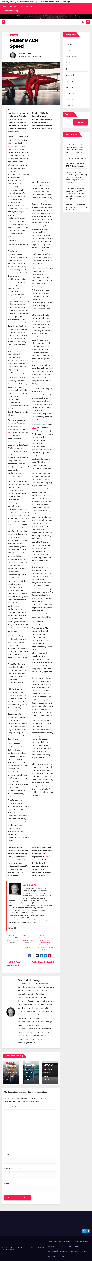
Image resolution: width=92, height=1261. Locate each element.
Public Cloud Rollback (43, 962)
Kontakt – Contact (72, 1246)
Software (14, 35)
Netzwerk (70, 75)
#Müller (38, 56)
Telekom (69, 106)
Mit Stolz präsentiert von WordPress (15, 1247)
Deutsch (5, 6)
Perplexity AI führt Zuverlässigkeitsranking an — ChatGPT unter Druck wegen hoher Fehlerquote (76, 177)
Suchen (69, 114)
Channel (69, 44)
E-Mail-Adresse (12, 1169)
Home (50, 1241)
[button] (83, 22)
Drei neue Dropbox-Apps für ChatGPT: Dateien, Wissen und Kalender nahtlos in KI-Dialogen (76, 193)
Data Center (71, 57)
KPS (9, 432)
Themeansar (9, 1250)
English (21, 6)
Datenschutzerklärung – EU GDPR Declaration (71, 1241)
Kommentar (10, 1107)
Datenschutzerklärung (10, 11)
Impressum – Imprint (34, 6)
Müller (11, 146)
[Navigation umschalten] (88, 22)
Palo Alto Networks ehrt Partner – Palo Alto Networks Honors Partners (44, 940)
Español (13, 6)
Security (69, 87)
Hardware (70, 63)
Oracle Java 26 (49, 1063)
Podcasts (84, 1251)
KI (66, 69)
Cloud (68, 51)
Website (7, 1183)
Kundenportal (53, 1251)
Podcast (69, 81)
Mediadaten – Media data (69, 1251)
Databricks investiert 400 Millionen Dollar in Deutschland (76, 207)
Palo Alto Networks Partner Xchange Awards (29, 938)
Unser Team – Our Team (57, 1256)
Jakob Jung (26, 54)
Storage (69, 100)
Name (7, 1154)
